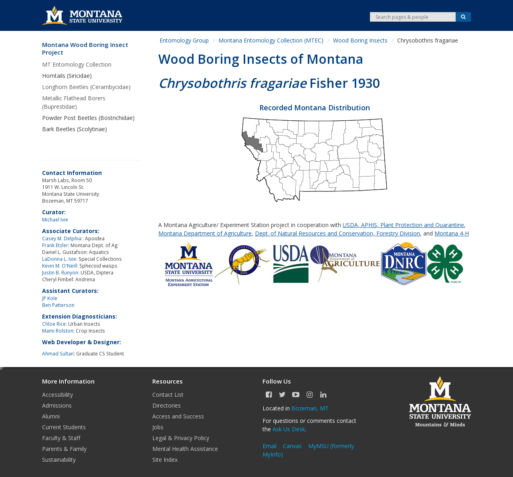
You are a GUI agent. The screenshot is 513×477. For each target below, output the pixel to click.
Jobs (158, 427)
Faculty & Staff (61, 438)
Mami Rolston (57, 330)
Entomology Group (184, 40)
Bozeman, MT (310, 408)
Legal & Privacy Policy (180, 438)
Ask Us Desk (289, 429)
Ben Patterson (58, 305)
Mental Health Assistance (185, 449)
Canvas (292, 446)
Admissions (57, 405)
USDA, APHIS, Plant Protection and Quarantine (403, 225)
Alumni (51, 416)
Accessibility (57, 394)
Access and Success (178, 416)
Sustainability (59, 459)
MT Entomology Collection (76, 64)
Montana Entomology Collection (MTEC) (270, 40)
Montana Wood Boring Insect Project (85, 49)
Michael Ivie (55, 219)
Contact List (168, 394)
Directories (166, 405)
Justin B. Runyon (60, 272)
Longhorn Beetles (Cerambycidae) (86, 87)
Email (270, 446)
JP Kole (49, 298)
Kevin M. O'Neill (59, 265)
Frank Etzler (55, 245)
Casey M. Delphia (62, 238)
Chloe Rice (54, 324)
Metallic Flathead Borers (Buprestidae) (73, 102)
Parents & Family (64, 449)
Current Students (64, 427)
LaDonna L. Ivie (59, 259)
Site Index (165, 459)
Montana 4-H (451, 233)
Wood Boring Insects (360, 40)
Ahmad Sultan (58, 353)
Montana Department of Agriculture (205, 233)
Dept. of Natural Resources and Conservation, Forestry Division (337, 233)
